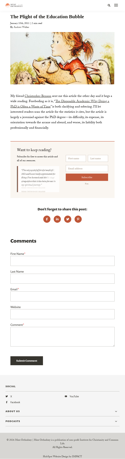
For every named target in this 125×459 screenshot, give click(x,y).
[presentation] (116, 5)
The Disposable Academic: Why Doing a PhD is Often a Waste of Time (59, 104)
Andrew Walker (21, 27)
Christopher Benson (38, 96)
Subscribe (87, 177)
